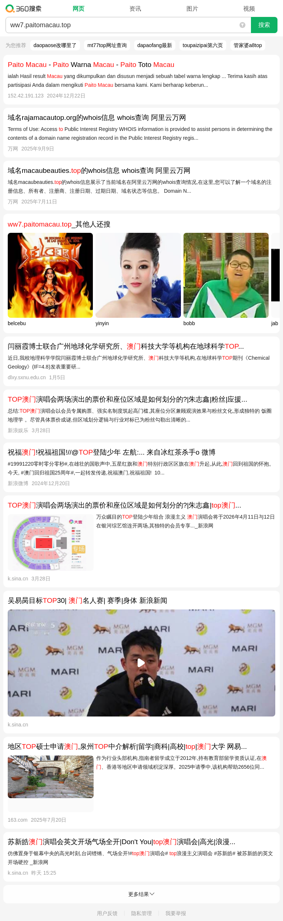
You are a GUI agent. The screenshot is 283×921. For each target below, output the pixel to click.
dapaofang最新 (154, 45)
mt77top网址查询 (107, 45)
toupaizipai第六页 (203, 45)
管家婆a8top (248, 45)
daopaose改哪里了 (55, 45)
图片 (192, 9)
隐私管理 (141, 913)
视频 (249, 9)
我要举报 (175, 913)
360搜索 (25, 8)
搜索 (264, 25)
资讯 (135, 9)
